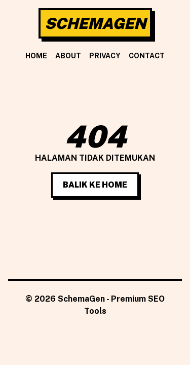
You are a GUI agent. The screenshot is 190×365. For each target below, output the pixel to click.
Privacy (105, 56)
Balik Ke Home (95, 185)
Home (36, 56)
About (68, 56)
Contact (147, 56)
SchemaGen (95, 23)
